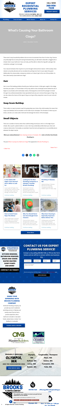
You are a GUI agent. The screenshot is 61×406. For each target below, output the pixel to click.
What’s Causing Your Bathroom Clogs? (18, 142)
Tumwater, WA (48, 364)
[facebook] (10, 402)
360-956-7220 (33, 390)
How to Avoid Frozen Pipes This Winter (11, 215)
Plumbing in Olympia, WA (48, 180)
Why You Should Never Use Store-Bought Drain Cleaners (30, 215)
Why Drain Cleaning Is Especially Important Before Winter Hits (48, 215)
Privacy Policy (43, 272)
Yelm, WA (48, 367)
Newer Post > (54, 147)
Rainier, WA (31, 367)
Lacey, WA (32, 364)
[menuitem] (6, 19)
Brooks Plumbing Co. (43, 142)
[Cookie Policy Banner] (30, 397)
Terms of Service (51, 272)
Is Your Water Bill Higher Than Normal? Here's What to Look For (11, 182)
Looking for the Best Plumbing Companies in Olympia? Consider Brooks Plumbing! (30, 182)
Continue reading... (9, 195)
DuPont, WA (31, 361)
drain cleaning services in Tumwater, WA (30, 135)
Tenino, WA (47, 361)
